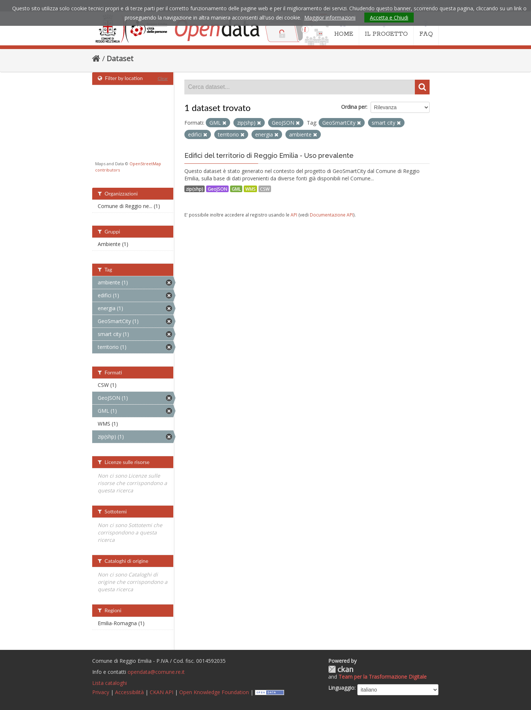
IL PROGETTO (386, 29)
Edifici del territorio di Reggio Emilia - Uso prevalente (269, 155)
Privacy (100, 692)
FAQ (426, 29)
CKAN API (161, 692)
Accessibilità (129, 692)
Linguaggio (341, 687)
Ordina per (353, 106)
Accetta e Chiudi (389, 17)
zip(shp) (194, 189)
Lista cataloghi (109, 682)
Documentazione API (331, 215)
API (294, 215)
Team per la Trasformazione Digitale (383, 676)
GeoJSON (217, 189)
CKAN (340, 669)
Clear (162, 78)
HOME (343, 29)
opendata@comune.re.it (156, 671)
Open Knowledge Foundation (214, 692)
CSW (265, 189)
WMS (250, 189)
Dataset (120, 58)
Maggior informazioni (329, 17)
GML (236, 189)
